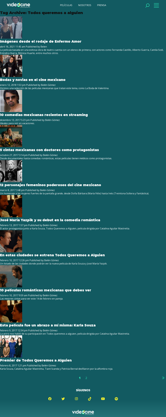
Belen (44, 46)
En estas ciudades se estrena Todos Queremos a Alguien (52, 255)
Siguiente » (163, 378)
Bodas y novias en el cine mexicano (32, 80)
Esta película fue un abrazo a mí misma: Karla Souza (48, 325)
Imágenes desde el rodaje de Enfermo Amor (40, 41)
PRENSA (101, 5)
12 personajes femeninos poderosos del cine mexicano (50, 185)
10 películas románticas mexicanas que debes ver (45, 290)
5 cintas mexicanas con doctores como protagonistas (49, 150)
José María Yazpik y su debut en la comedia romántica (50, 220)
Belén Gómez (48, 85)
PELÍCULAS (66, 5)
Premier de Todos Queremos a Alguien (36, 360)
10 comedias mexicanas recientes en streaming (44, 115)
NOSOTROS (84, 5)
